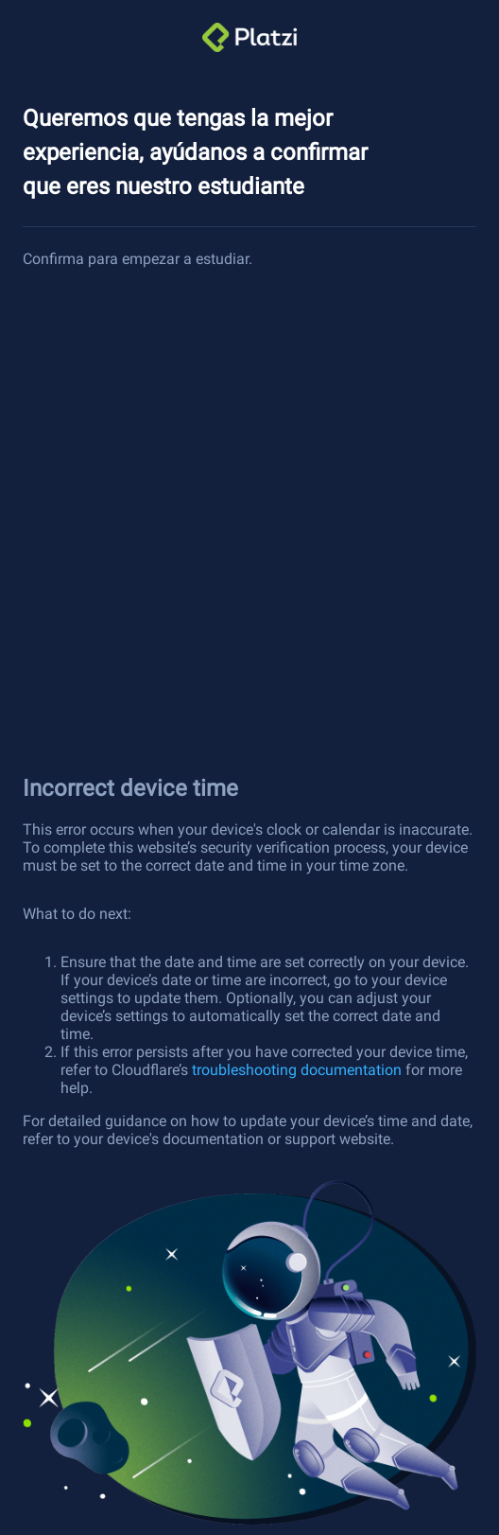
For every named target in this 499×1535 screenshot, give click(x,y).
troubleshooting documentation (297, 1070)
